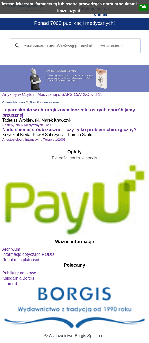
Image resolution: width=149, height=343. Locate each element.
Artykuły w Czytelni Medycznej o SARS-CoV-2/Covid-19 (52, 94)
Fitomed (9, 283)
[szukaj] (74, 46)
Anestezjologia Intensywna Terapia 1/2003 (34, 139)
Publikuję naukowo (19, 273)
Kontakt (101, 15)
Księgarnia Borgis (18, 278)
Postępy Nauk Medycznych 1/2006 (28, 125)
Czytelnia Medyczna (13, 102)
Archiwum (11, 249)
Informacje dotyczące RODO (28, 254)
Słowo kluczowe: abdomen (44, 102)
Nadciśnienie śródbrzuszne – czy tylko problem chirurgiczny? (69, 129)
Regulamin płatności (20, 260)
